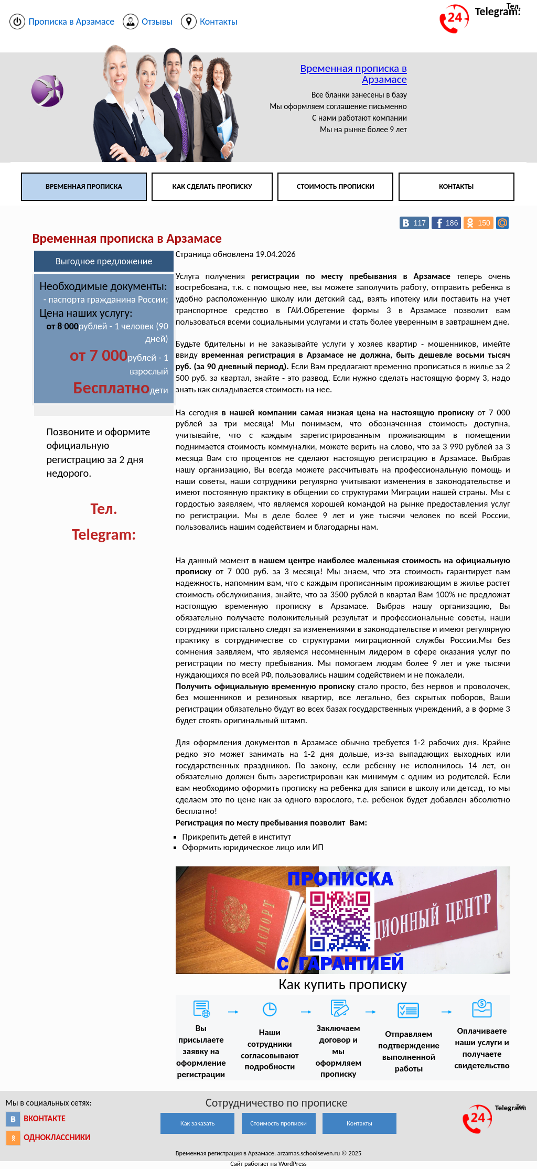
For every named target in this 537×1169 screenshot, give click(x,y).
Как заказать (197, 1123)
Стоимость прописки (335, 186)
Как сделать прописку (212, 186)
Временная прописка (84, 186)
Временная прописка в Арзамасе (353, 73)
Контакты (456, 186)
